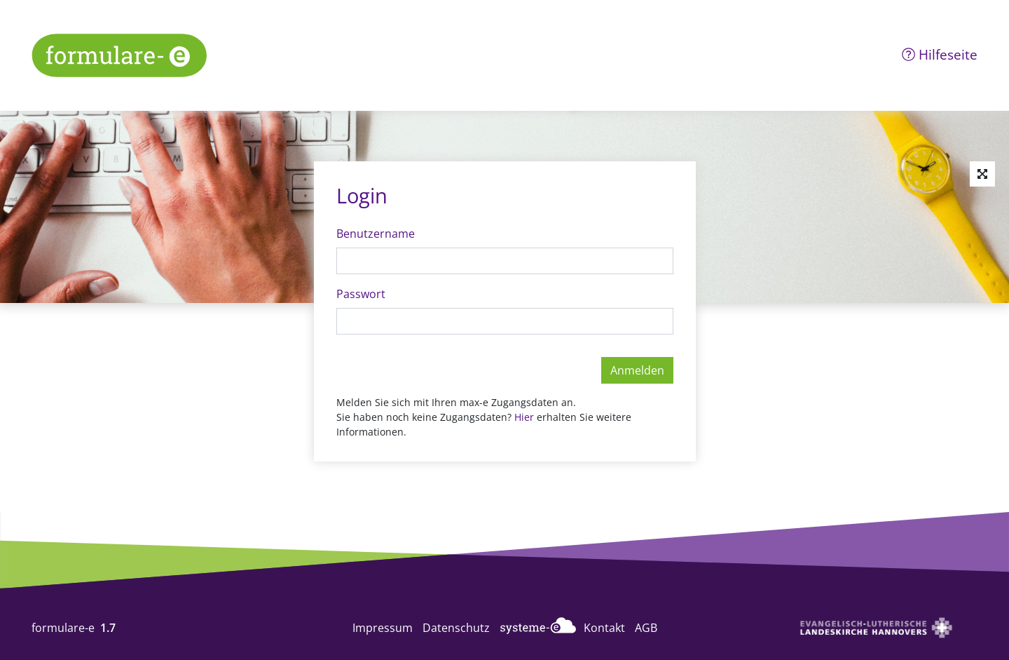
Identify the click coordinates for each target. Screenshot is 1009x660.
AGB (646, 627)
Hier (525, 417)
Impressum (382, 627)
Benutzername (375, 233)
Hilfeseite (939, 54)
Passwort (360, 294)
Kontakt (604, 627)
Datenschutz (456, 627)
